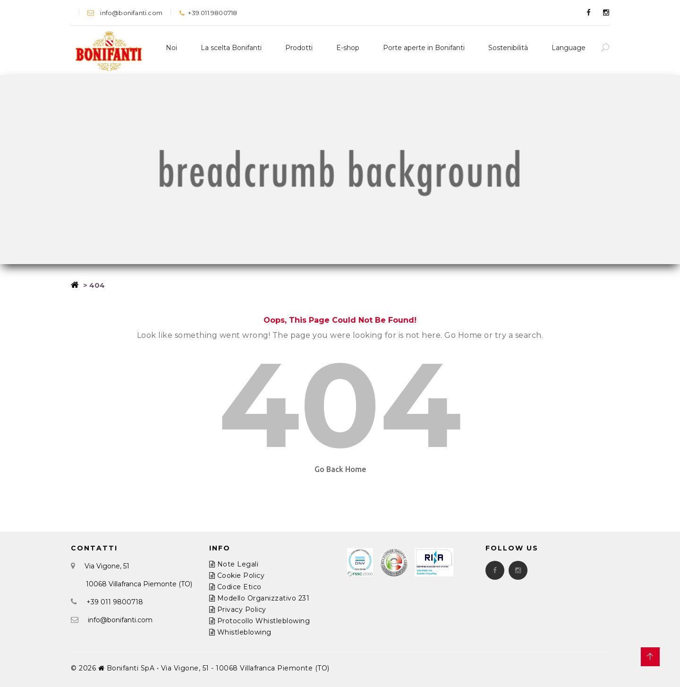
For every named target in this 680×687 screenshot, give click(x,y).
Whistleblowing (240, 632)
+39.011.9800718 (208, 13)
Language (569, 47)
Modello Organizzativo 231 (259, 598)
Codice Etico (235, 587)
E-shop (347, 47)
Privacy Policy (237, 609)
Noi (171, 47)
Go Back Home (340, 469)
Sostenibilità (508, 47)
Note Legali (234, 564)
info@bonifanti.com (124, 13)
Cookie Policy (237, 575)
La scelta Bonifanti (231, 47)
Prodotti (299, 47)
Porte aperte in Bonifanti (424, 47)
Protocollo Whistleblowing (259, 621)
